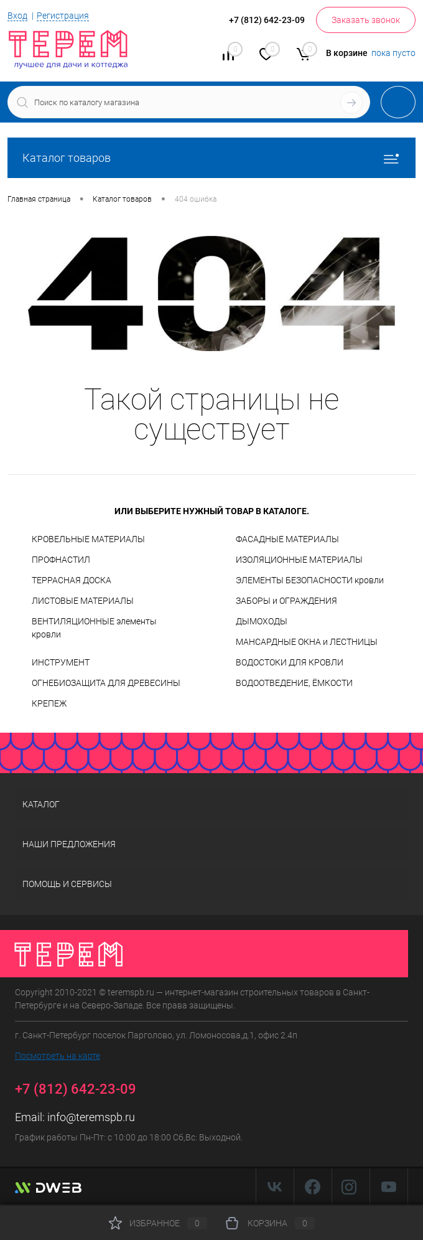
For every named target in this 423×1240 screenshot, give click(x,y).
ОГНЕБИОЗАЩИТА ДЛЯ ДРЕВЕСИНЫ (106, 683)
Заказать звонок (366, 20)
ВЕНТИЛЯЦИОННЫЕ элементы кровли (94, 627)
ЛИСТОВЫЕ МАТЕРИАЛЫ (83, 601)
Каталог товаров (211, 158)
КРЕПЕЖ (49, 703)
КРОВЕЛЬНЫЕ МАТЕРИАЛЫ (88, 539)
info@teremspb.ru (91, 1117)
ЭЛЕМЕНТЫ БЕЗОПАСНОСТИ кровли (310, 580)
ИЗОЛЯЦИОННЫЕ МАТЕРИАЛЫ (299, 560)
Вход (17, 16)
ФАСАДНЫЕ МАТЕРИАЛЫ (287, 539)
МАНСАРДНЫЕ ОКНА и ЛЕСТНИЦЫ (307, 642)
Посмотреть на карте (57, 1056)
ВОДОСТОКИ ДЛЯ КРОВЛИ (289, 662)
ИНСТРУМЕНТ (61, 662)
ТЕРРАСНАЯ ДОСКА (71, 580)
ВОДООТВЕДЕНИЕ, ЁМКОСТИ (294, 683)
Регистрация (63, 16)
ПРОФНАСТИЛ (61, 560)
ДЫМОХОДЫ (261, 621)
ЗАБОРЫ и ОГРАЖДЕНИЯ (286, 601)
